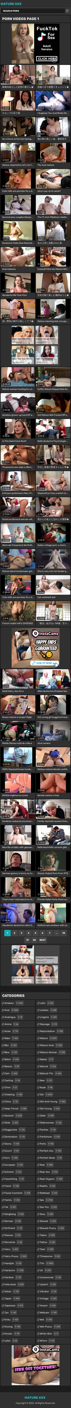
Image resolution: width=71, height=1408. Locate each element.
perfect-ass (51, 1150)
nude (46, 1087)
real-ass (49, 1171)
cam (11, 1073)
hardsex (13, 1277)
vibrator (48, 1291)
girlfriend (13, 1228)
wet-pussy (50, 1326)
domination (15, 1136)
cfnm (11, 1087)
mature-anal (51, 1045)
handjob (13, 1263)
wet (46, 1319)
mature (48, 1038)
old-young (50, 1108)
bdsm (11, 1059)
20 (34, 940)
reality (48, 1186)
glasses (12, 1235)
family (12, 1200)
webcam (48, 1312)
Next (43, 940)
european (14, 1164)
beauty (12, 1066)
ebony (12, 1143)
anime (11, 1024)
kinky (11, 1319)
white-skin (49, 1333)
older (47, 1115)
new (46, 1080)
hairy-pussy (15, 1256)
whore (47, 1340)
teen (47, 1249)
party (47, 1143)
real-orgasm (51, 1179)
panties (48, 1129)
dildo (11, 1122)
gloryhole (13, 1242)
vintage (48, 1298)
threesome (50, 1256)
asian (11, 1031)
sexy (47, 1214)
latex (11, 1340)
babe (11, 1038)
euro (11, 1157)
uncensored (51, 1277)
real (47, 1164)
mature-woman (53, 1052)
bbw (11, 1052)
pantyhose (50, 1136)
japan (12, 1298)
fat (10, 1207)
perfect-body (51, 1157)
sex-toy (48, 1207)
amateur (14, 1003)
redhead (49, 1193)
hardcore (14, 1270)
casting (12, 1080)
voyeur (48, 1305)
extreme (13, 1171)
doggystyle (15, 1129)
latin (47, 1003)
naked (47, 1059)
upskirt (48, 1284)
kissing (12, 1326)
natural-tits (51, 1073)
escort (11, 1150)
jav (10, 1312)
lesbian (48, 1010)
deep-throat (15, 1108)
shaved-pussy (52, 1228)
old (46, 1094)
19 (27, 940)
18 (63, 933)
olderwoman (51, 1122)
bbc (10, 1045)
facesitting (14, 1179)
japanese (14, 1305)
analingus (13, 1017)
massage (49, 1024)
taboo (48, 1235)
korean (12, 1333)
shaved (48, 1221)
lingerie (48, 1017)
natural (48, 1066)
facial (12, 1186)
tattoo (48, 1242)
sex (46, 1200)
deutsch (13, 1115)
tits (47, 1263)
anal (11, 1010)
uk (46, 1270)
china (11, 1101)
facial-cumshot (17, 1193)
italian (12, 1291)
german (13, 1221)
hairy (11, 1249)
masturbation (52, 1031)
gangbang (14, 1214)
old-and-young (53, 1101)
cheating (13, 1094)
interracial (14, 1284)
